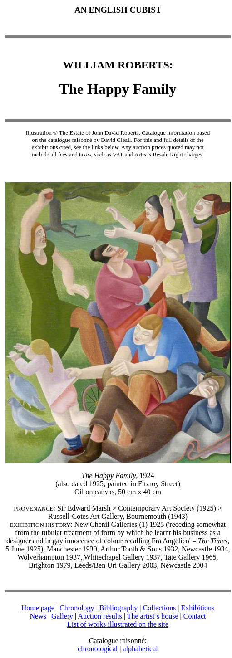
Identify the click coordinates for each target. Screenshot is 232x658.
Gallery (62, 616)
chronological (98, 649)
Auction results (100, 616)
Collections (159, 608)
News (38, 616)
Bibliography (118, 608)
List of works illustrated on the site (117, 624)
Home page (37, 608)
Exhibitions (198, 608)
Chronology (76, 608)
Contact (194, 616)
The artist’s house (152, 616)
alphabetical (140, 649)
